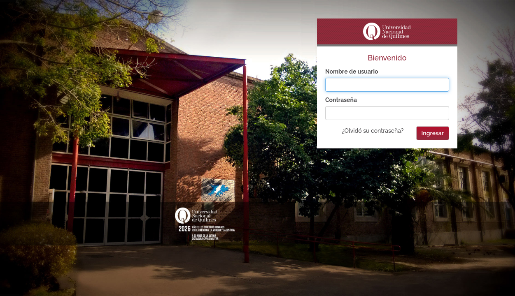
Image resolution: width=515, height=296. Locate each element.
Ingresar (433, 133)
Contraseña (341, 100)
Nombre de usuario (351, 71)
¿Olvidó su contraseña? (372, 130)
